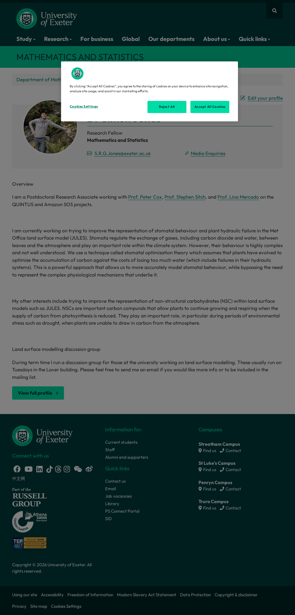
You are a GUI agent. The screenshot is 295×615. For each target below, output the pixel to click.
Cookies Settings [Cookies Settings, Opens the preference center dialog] (84, 106)
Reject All (167, 107)
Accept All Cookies (210, 107)
